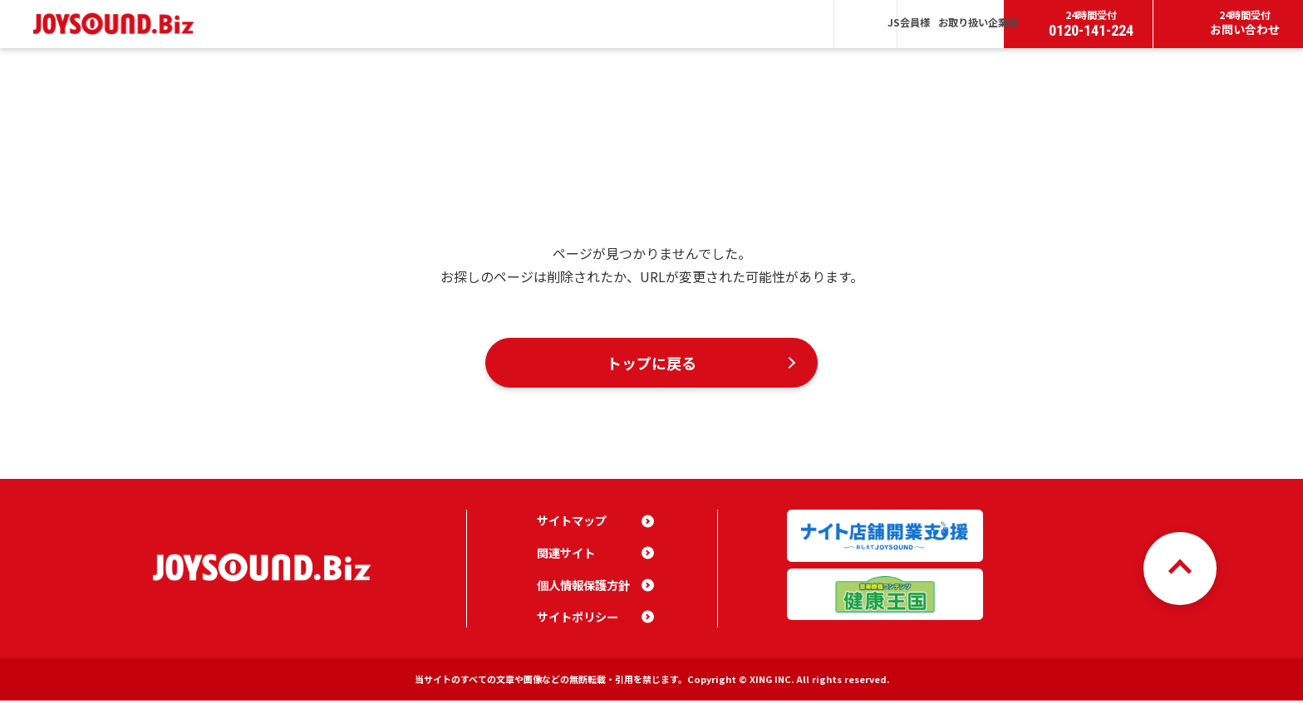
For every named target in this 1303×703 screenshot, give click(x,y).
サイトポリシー (577, 619)
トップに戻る (651, 363)
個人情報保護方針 (583, 587)
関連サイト (566, 555)
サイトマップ (572, 523)
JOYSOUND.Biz (117, 23)
